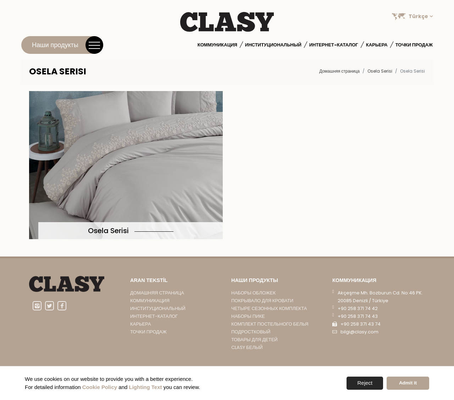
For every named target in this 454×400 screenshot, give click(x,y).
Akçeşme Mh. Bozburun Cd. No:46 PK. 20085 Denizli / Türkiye (380, 306)
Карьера (377, 44)
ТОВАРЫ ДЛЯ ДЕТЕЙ (254, 349)
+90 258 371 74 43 (358, 325)
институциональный (273, 44)
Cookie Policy (99, 387)
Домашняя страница (339, 71)
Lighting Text (145, 387)
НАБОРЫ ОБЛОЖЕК (253, 302)
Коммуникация (217, 44)
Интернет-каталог (333, 44)
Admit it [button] (408, 382)
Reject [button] (364, 383)
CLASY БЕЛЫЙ (247, 357)
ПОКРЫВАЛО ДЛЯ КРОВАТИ (262, 309)
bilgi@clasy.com (359, 341)
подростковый (250, 341)
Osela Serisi (379, 71)
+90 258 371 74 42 (358, 317)
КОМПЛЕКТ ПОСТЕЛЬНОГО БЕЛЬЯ (270, 333)
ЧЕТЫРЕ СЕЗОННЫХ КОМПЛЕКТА (269, 317)
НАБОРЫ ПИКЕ (248, 325)
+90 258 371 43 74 (360, 333)
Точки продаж (414, 44)
